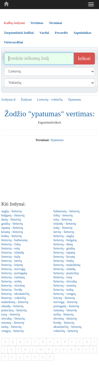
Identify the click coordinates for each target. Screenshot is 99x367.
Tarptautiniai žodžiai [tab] (19, 33)
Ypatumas (74, 99)
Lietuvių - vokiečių (50, 99)
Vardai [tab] (44, 33)
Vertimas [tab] (36, 23)
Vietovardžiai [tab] (13, 42)
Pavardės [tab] (61, 33)
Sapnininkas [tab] (82, 33)
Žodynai (26, 99)
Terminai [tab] (55, 23)
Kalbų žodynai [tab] (14, 23)
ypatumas (57, 140)
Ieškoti (84, 58)
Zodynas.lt (8, 99)
